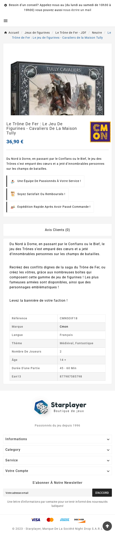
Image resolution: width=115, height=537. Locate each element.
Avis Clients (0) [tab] (57, 230)
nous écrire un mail (77, 10)
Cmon (64, 326)
